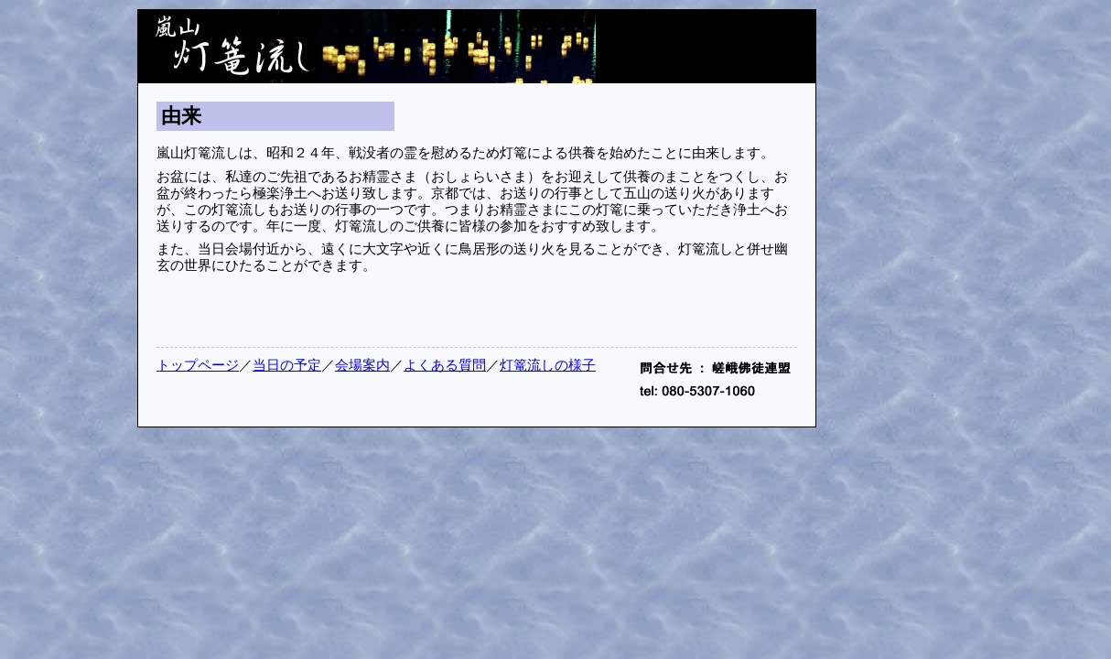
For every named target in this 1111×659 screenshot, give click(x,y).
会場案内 (362, 365)
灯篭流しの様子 (548, 365)
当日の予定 (287, 365)
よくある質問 (445, 365)
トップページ (197, 365)
